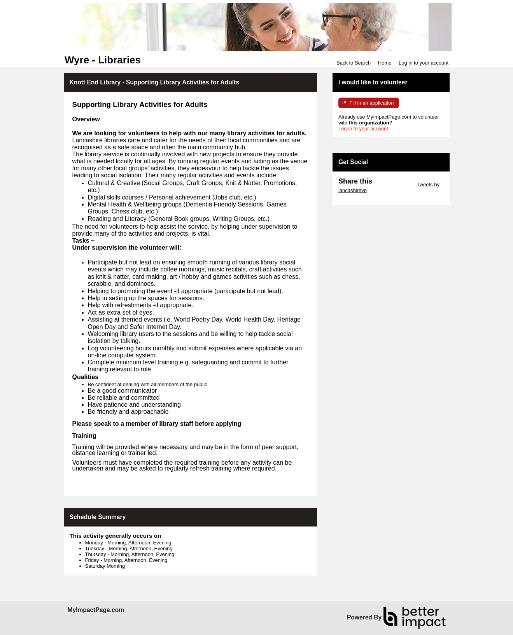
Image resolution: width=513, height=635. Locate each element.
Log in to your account (423, 63)
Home (385, 63)
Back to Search (353, 63)
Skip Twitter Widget (393, 184)
